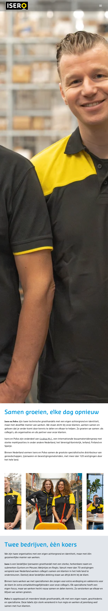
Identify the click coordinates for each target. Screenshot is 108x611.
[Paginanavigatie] (101, 5)
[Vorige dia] (9, 500)
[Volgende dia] (98, 500)
